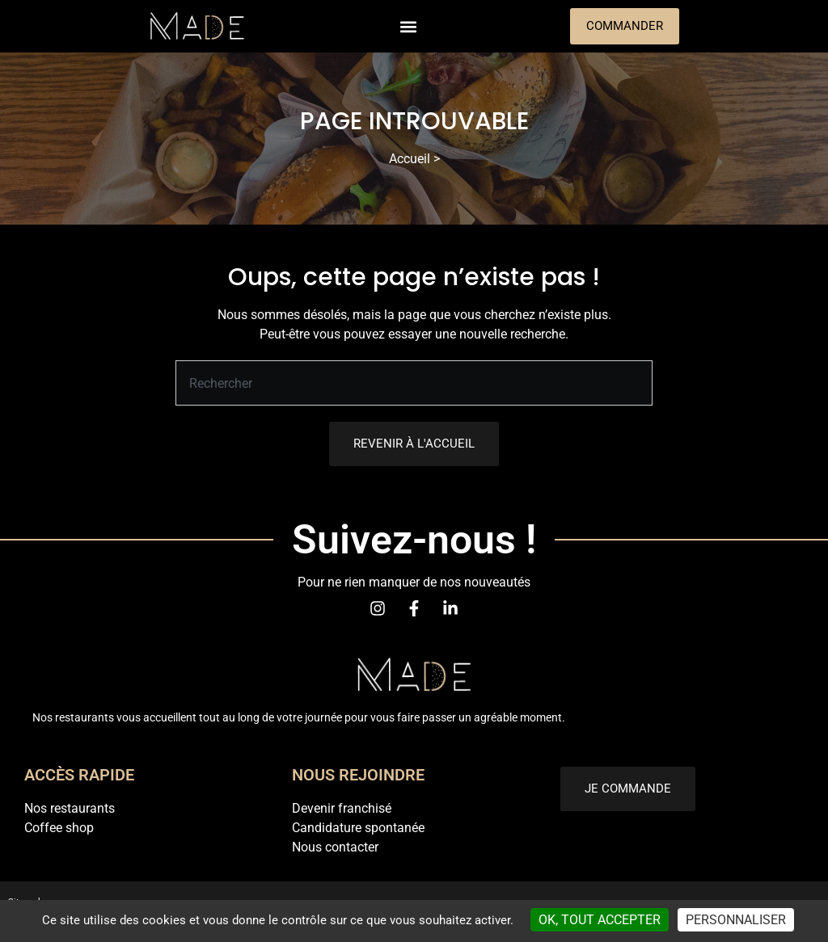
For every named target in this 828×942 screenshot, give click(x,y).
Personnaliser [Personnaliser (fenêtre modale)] (736, 919)
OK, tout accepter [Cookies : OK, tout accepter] (600, 919)
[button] (408, 26)
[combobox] (414, 383)
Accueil (409, 158)
